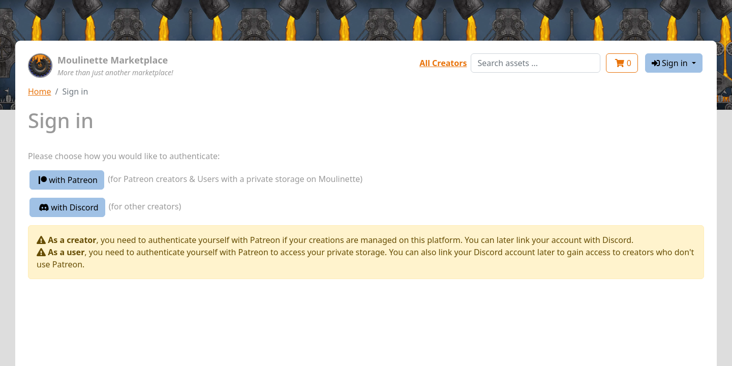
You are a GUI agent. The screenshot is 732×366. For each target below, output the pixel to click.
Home (39, 91)
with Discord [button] (69, 207)
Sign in (671, 63)
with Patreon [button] (68, 180)
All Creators (443, 63)
